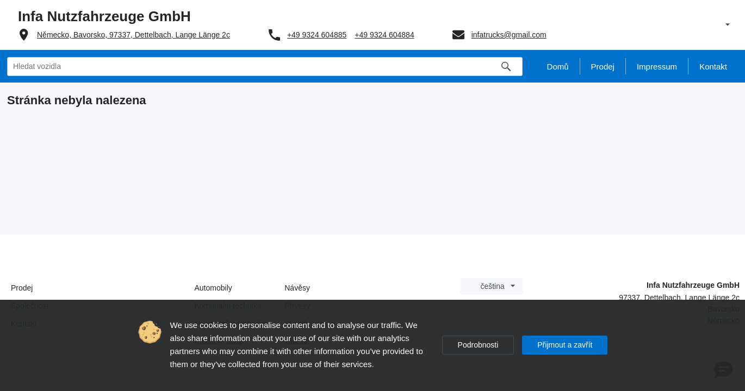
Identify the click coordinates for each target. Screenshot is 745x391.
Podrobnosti (478, 344)
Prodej (22, 287)
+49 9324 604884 (384, 34)
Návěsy (297, 287)
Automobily (213, 287)
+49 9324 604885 (316, 34)
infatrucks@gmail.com (509, 34)
